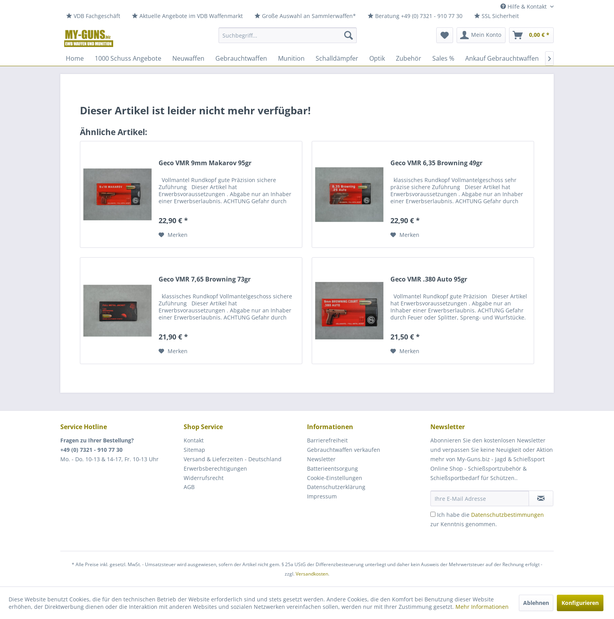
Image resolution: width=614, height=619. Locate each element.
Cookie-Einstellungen (334, 478)
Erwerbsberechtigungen (215, 468)
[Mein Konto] (481, 35)
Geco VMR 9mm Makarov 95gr (205, 163)
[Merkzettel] (444, 35)
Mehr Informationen (482, 606)
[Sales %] (443, 58)
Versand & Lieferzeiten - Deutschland (233, 459)
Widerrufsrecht (204, 478)
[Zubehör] (408, 58)
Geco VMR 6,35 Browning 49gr (436, 163)
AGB (189, 487)
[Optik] (377, 58)
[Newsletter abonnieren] (541, 498)
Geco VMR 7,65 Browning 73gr (205, 279)
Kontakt (194, 440)
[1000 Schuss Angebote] (128, 58)
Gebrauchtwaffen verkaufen (343, 449)
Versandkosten (312, 573)
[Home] (74, 58)
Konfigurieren (580, 602)
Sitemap (194, 449)
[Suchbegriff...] (288, 35)
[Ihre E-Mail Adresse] (479, 498)
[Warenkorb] (531, 35)
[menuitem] (93, 16)
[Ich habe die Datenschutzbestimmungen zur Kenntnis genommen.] (432, 514)
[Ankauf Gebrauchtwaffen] (502, 58)
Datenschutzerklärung (336, 487)
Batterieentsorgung (332, 468)
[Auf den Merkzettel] (173, 235)
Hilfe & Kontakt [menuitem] (524, 6)
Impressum (322, 496)
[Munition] (291, 58)
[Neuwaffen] (188, 58)
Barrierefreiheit (327, 440)
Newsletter (321, 459)
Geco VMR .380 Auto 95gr (428, 279)
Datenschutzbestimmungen (507, 514)
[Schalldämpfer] (337, 58)
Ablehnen (536, 602)
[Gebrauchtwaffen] (241, 58)
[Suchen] (348, 35)
